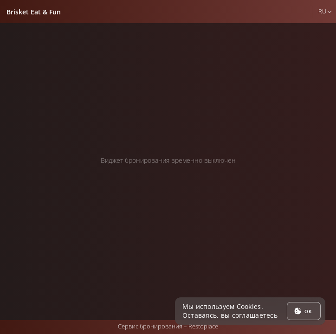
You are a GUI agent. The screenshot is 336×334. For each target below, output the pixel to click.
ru (322, 11)
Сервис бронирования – (168, 326)
